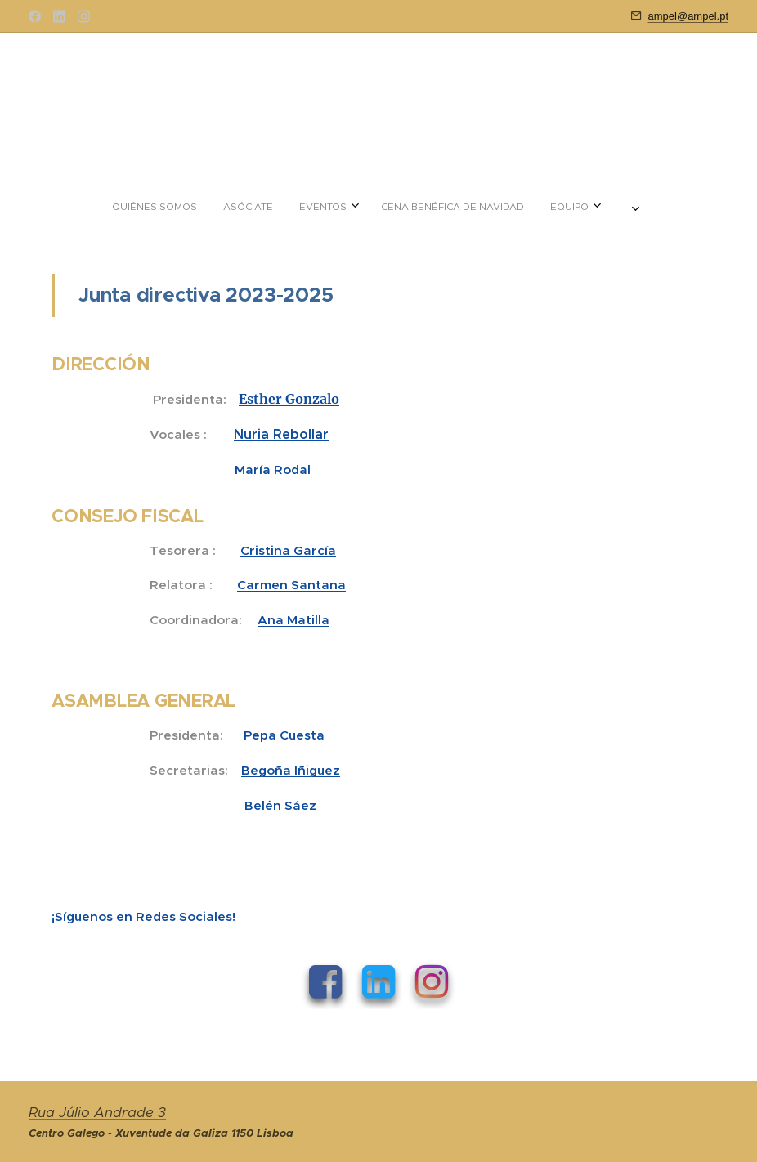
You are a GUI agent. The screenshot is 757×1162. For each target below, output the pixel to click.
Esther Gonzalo (289, 399)
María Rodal (273, 469)
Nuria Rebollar (281, 434)
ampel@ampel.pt (688, 16)
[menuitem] (311, 206)
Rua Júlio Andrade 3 (97, 1112)
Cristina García (288, 550)
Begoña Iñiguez (290, 770)
